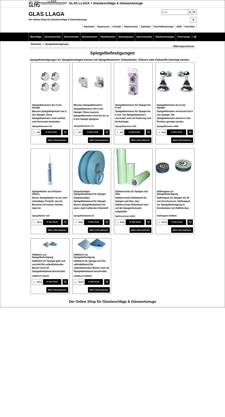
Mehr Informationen (57, 140)
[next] (195, 37)
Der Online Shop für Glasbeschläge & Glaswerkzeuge (112, 411)
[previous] (192, 37)
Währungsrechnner (183, 46)
